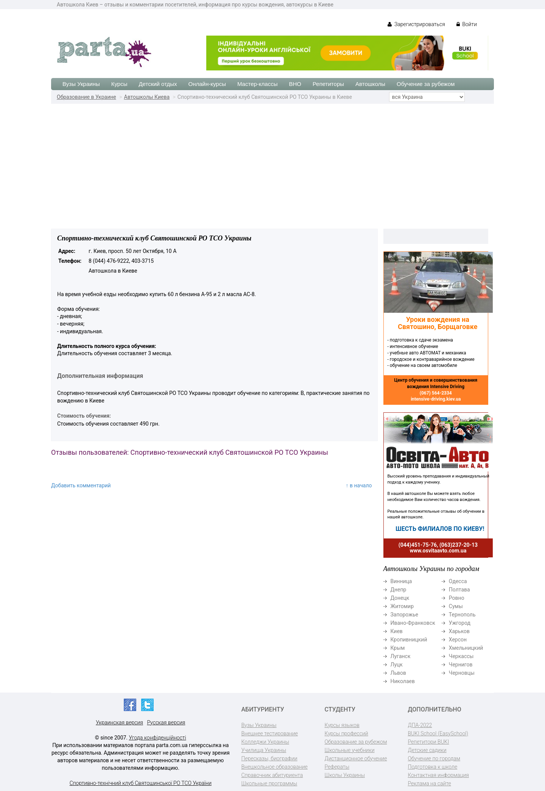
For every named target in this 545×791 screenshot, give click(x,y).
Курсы (119, 84)
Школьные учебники (350, 750)
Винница (401, 581)
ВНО (295, 84)
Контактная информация (438, 775)
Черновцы (462, 673)
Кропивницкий (409, 640)
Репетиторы (328, 84)
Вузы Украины (81, 84)
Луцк (397, 665)
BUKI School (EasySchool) (438, 733)
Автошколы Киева (147, 97)
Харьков (459, 631)
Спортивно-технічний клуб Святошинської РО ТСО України (141, 783)
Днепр (398, 590)
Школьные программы (269, 783)
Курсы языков (342, 725)
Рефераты (337, 767)
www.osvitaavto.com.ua (438, 551)
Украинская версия (119, 722)
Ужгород (459, 623)
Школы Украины (345, 775)
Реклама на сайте (429, 783)
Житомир (402, 606)
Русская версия (166, 722)
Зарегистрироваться (416, 24)
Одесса (458, 581)
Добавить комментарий (81, 485)
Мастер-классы (257, 84)
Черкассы (461, 656)
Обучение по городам (434, 758)
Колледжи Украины (265, 742)
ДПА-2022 (420, 725)
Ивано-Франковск (413, 623)
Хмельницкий (466, 648)
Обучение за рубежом (426, 84)
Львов (398, 673)
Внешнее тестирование (269, 733)
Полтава (459, 590)
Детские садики (427, 750)
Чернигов (461, 665)
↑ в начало (359, 485)
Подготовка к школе (433, 767)
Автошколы (370, 84)
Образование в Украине (86, 97)
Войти (466, 24)
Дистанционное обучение (356, 758)
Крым (398, 648)
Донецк (400, 598)
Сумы (456, 606)
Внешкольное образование (274, 767)
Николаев (403, 681)
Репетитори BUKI (428, 742)
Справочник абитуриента (272, 775)
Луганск (401, 656)
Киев (397, 631)
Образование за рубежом (356, 742)
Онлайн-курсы (207, 84)
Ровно (456, 598)
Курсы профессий (346, 733)
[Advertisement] (272, 161)
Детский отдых (158, 84)
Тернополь (462, 615)
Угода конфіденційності (157, 738)
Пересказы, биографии (269, 758)
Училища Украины (264, 750)
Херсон (458, 640)
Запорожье (404, 615)
